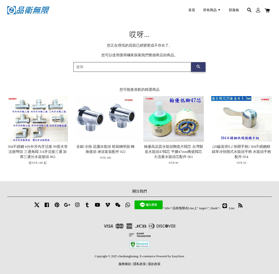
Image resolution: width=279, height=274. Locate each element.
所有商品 (212, 10)
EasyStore (178, 256)
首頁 (191, 10)
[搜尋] (132, 67)
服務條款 (125, 264)
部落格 (234, 10)
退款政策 (154, 264)
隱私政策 (139, 264)
